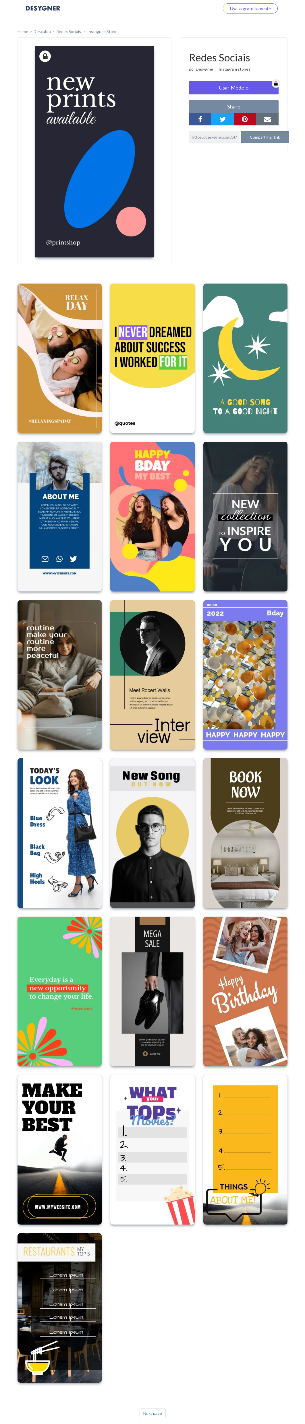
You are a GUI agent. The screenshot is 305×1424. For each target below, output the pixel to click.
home (23, 31)
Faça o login (201, 8)
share (233, 106)
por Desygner (201, 69)
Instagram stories (234, 69)
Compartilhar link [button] (265, 137)
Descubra (42, 31)
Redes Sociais (69, 31)
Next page (152, 1413)
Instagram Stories (103, 31)
